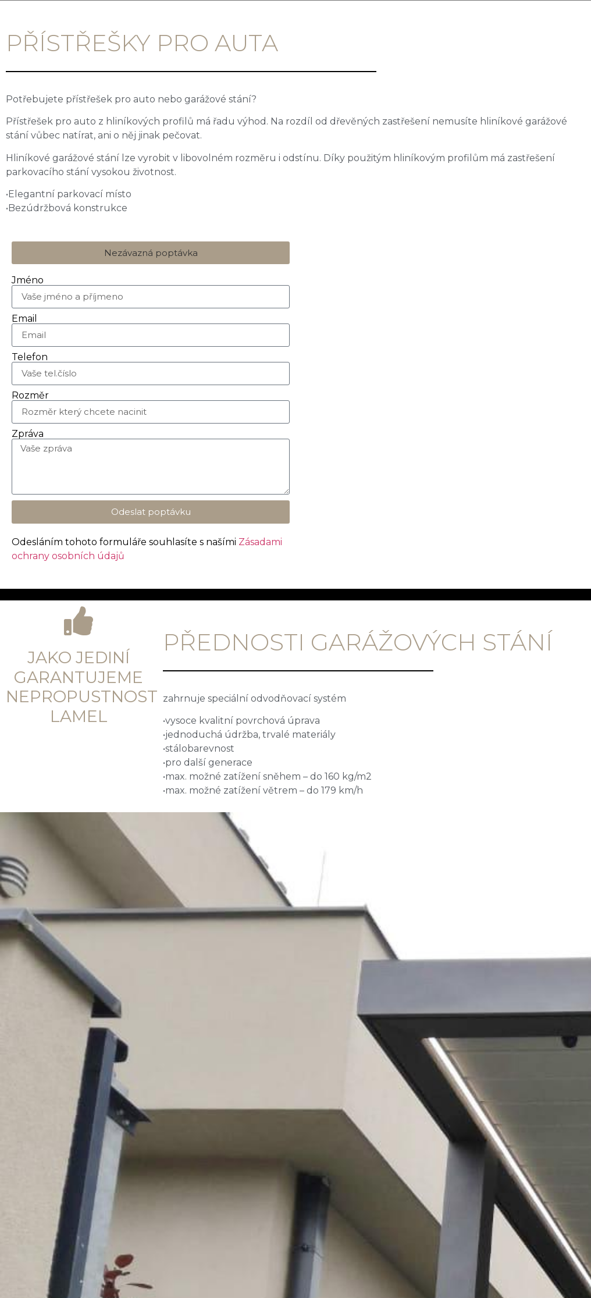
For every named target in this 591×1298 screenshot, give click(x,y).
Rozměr (30, 395)
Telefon (30, 357)
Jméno (28, 280)
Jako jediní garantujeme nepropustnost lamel (82, 687)
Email (24, 318)
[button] (151, 252)
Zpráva (28, 434)
